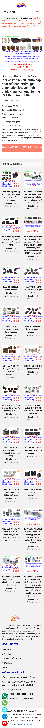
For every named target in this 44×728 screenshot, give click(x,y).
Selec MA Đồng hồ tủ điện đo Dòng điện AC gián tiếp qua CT (11, 408)
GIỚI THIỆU (6, 654)
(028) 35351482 (17, 689)
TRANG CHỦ (10, 12)
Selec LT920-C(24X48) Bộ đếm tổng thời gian (11, 329)
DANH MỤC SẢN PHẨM (11, 658)
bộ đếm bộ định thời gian (22, 18)
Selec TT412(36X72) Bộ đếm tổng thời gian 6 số (33, 290)
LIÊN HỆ (5, 668)
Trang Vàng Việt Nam (26, 724)
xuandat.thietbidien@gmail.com (20, 699)
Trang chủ (6, 18)
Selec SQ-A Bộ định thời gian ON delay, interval (11, 368)
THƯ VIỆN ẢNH (8, 663)
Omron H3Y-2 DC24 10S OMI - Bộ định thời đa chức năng (11, 492)
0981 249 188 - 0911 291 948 (22, 147)
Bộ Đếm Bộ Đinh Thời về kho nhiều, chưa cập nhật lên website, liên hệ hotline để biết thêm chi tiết (33, 197)
